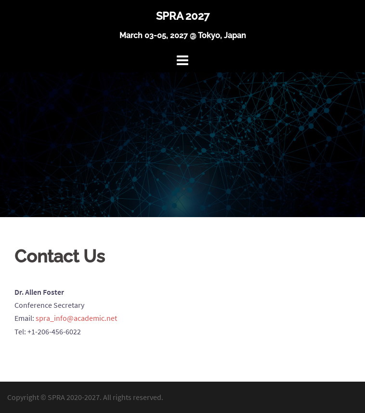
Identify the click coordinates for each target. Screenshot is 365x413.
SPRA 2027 (182, 16)
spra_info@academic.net (76, 318)
